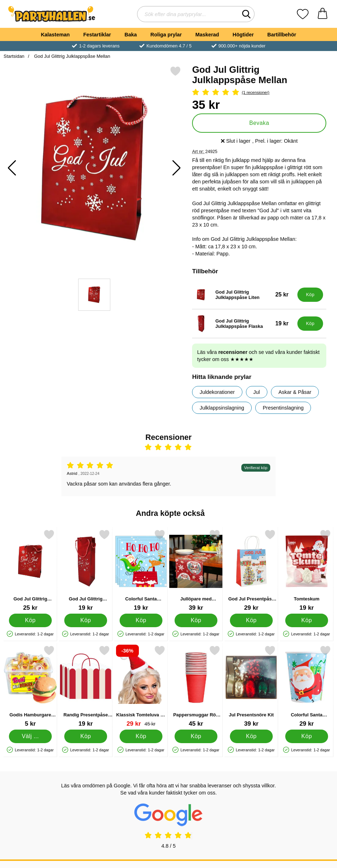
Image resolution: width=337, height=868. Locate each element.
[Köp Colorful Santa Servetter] (141, 620)
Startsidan (14, 56)
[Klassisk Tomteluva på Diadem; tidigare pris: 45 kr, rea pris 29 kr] (141, 686)
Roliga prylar (166, 34)
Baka (131, 34)
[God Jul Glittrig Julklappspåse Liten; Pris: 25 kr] (243, 295)
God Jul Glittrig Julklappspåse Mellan (71, 56)
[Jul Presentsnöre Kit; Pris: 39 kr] (251, 686)
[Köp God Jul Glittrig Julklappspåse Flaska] (310, 323)
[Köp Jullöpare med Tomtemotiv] (196, 620)
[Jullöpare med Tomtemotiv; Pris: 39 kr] (196, 570)
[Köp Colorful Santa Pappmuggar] (306, 736)
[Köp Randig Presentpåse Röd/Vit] (85, 736)
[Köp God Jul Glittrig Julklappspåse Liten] (310, 295)
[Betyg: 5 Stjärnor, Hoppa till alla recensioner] (259, 92)
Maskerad (207, 34)
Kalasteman (55, 34)
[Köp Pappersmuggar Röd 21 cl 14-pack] (196, 736)
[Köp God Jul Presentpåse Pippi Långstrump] (251, 620)
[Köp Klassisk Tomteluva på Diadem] (141, 736)
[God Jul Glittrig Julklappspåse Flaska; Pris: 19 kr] (243, 324)
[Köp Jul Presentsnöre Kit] (251, 736)
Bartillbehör (281, 34)
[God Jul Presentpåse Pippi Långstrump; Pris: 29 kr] (251, 570)
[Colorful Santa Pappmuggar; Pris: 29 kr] (306, 686)
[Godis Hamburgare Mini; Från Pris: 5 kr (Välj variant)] (30, 686)
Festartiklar (97, 34)
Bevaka (259, 123)
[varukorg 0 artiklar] (322, 14)
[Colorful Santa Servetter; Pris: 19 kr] (141, 570)
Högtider (243, 34)
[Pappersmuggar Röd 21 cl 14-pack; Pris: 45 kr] (196, 686)
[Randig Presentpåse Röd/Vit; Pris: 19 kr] (85, 686)
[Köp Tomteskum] (306, 620)
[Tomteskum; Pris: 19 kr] (306, 570)
